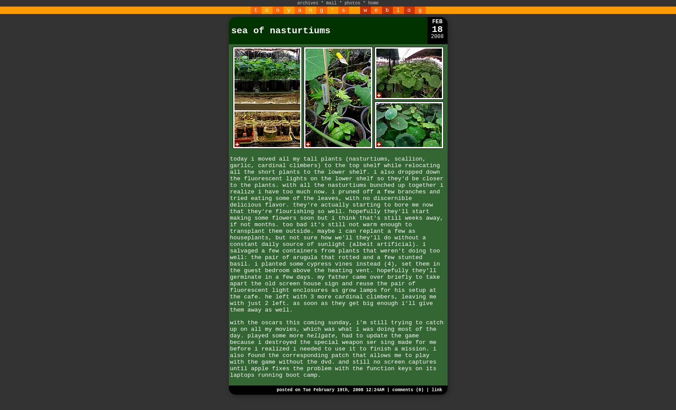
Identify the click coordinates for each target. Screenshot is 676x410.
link (436, 390)
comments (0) (408, 390)
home (373, 3)
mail (331, 3)
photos (353, 3)
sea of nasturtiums (281, 31)
